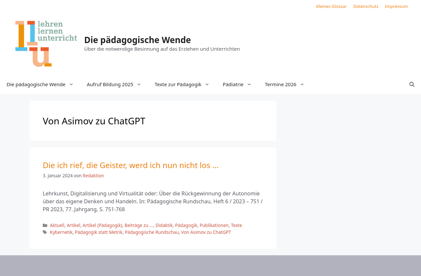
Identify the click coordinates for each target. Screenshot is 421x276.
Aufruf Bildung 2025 (117, 84)
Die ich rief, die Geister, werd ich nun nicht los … (131, 165)
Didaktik (164, 225)
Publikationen (214, 225)
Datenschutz (365, 6)
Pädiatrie (240, 84)
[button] (412, 84)
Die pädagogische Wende (137, 40)
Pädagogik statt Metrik (99, 232)
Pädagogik (186, 225)
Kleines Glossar (331, 6)
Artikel (73, 225)
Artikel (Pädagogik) (102, 225)
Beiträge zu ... (139, 225)
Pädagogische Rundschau (152, 232)
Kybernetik (61, 232)
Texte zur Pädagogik (185, 84)
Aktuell (57, 225)
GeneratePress (264, 265)
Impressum (396, 6)
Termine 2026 (288, 84)
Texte (236, 225)
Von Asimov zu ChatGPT (206, 232)
